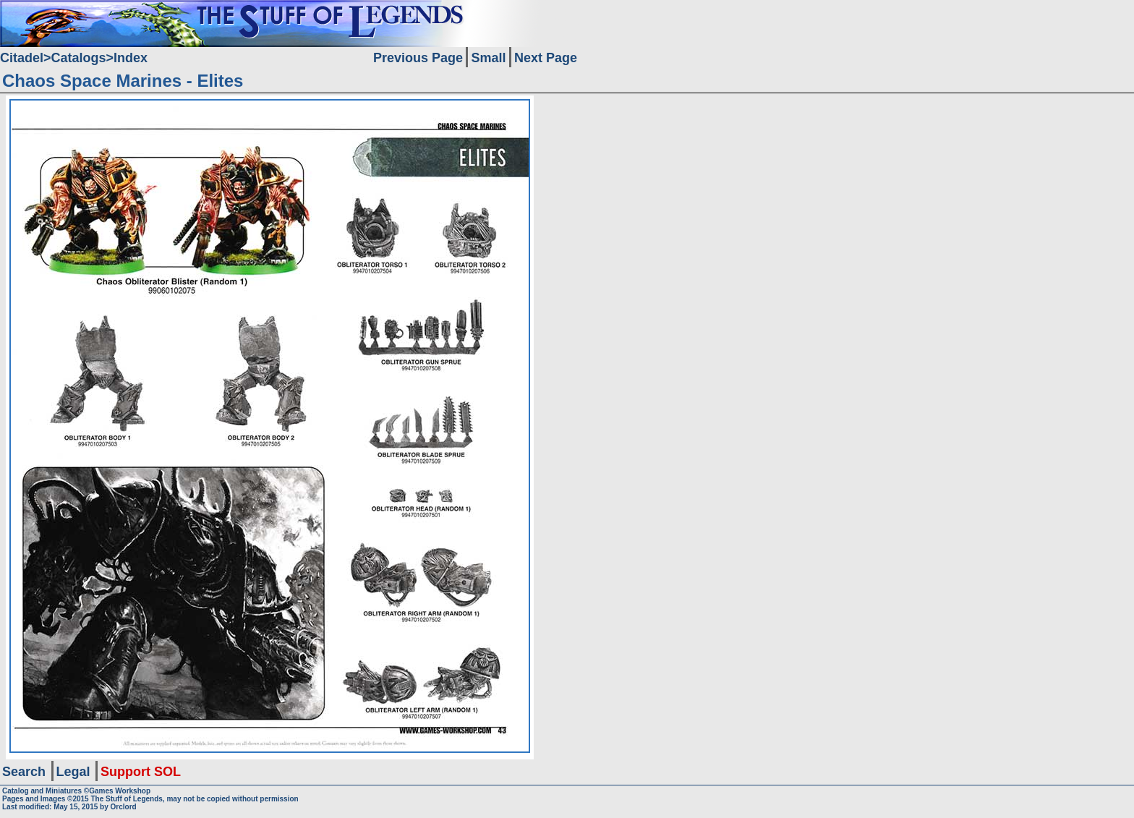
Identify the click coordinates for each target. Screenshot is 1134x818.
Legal (73, 771)
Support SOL (141, 771)
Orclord (124, 807)
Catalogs (78, 58)
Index (131, 58)
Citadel (21, 58)
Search (24, 771)
